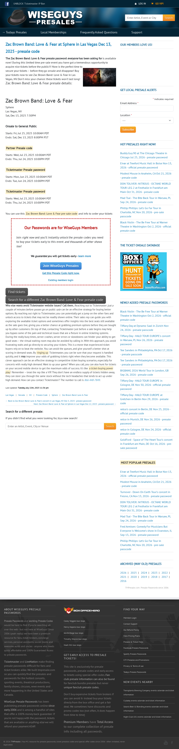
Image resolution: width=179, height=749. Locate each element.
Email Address (129, 103)
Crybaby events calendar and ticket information (144, 700)
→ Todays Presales (14, 32)
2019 (144, 576)
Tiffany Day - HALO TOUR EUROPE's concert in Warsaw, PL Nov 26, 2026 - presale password (145, 340)
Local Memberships (53, 32)
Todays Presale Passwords (134, 672)
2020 (134, 576)
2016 (123, 581)
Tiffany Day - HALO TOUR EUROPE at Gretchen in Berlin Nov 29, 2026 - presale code (144, 399)
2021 (123, 576)
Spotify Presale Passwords (134, 654)
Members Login (130, 618)
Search (169, 17)
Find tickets (16, 292)
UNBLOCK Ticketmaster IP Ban (29, 3)
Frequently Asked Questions (98, 32)
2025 (134, 572)
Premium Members (76, 722)
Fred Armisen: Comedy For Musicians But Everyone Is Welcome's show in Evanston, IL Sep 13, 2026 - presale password (146, 530)
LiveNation (31, 661)
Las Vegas (10, 395)
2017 (165, 576)
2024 (144, 572)
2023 (154, 572)
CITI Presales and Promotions (136, 660)
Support (136, 32)
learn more (84, 256)
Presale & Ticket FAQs (133, 642)
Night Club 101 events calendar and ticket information (147, 716)
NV (30, 395)
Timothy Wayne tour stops (75, 639)
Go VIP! (157, 3)
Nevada (21, 395)
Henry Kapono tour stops (74, 627)
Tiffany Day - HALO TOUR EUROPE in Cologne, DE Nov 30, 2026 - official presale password (145, 385)
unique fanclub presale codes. (81, 687)
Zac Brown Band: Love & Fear (75, 395)
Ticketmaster (11, 661)
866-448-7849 (92, 380)
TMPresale (15, 741)
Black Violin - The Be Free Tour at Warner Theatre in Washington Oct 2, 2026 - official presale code (145, 226)
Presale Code (41, 395)
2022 (165, 572)
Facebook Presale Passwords (135, 648)
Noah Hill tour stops (72, 645)
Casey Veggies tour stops (74, 621)
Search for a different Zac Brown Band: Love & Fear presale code (55, 300)
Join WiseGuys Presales (61, 266)
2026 (123, 572)
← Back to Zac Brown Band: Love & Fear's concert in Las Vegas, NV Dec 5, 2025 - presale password (48, 401)
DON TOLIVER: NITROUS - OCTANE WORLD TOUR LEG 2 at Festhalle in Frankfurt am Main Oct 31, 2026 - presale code (145, 188)
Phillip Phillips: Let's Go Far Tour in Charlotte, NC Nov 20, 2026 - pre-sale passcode (142, 212)
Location (126, 115)
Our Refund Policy (131, 630)
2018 (154, 576)
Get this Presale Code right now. (60, 273)
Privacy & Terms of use (133, 666)
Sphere (55, 395)
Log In (140, 3)
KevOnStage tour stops (73, 633)
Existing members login (60, 280)
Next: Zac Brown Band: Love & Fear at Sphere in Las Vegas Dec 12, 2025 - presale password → (75, 404)
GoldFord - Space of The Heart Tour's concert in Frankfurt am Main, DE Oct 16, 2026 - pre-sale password (146, 444)
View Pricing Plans (131, 636)
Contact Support (130, 624)
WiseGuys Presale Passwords (21, 701)
